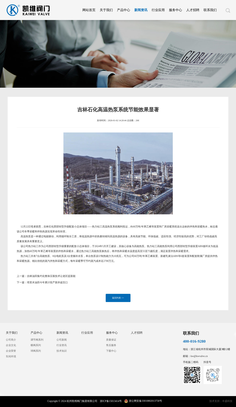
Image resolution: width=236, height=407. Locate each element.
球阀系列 (36, 351)
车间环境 (11, 356)
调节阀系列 (37, 339)
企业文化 (11, 345)
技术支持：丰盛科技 (220, 401)
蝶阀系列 (36, 345)
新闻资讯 (140, 10)
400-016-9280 (194, 341)
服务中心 (175, 10)
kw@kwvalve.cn (199, 356)
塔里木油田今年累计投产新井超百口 (47, 282)
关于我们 (106, 10)
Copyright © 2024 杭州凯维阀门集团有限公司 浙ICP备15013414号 (84, 401)
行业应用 (158, 10)
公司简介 (11, 339)
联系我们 (210, 10)
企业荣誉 (11, 351)
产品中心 (123, 10)
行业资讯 (61, 345)
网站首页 (88, 10)
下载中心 (111, 351)
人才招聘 (192, 10)
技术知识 (61, 351)
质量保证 (111, 339)
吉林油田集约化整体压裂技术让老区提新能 (51, 276)
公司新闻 (61, 339)
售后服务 (111, 345)
